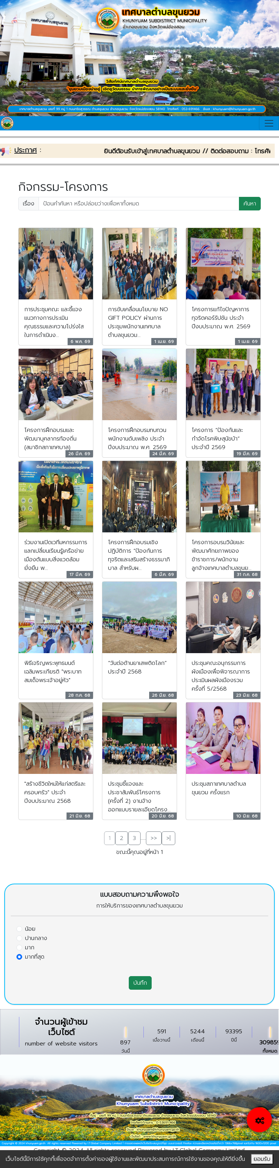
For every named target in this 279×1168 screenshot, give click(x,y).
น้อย (30, 929)
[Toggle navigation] (269, 123)
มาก (29, 947)
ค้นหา (250, 203)
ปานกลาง (36, 938)
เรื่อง (28, 203)
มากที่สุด (34, 957)
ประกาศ (25, 150)
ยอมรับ (262, 1159)
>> (154, 838)
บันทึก (140, 983)
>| (168, 838)
